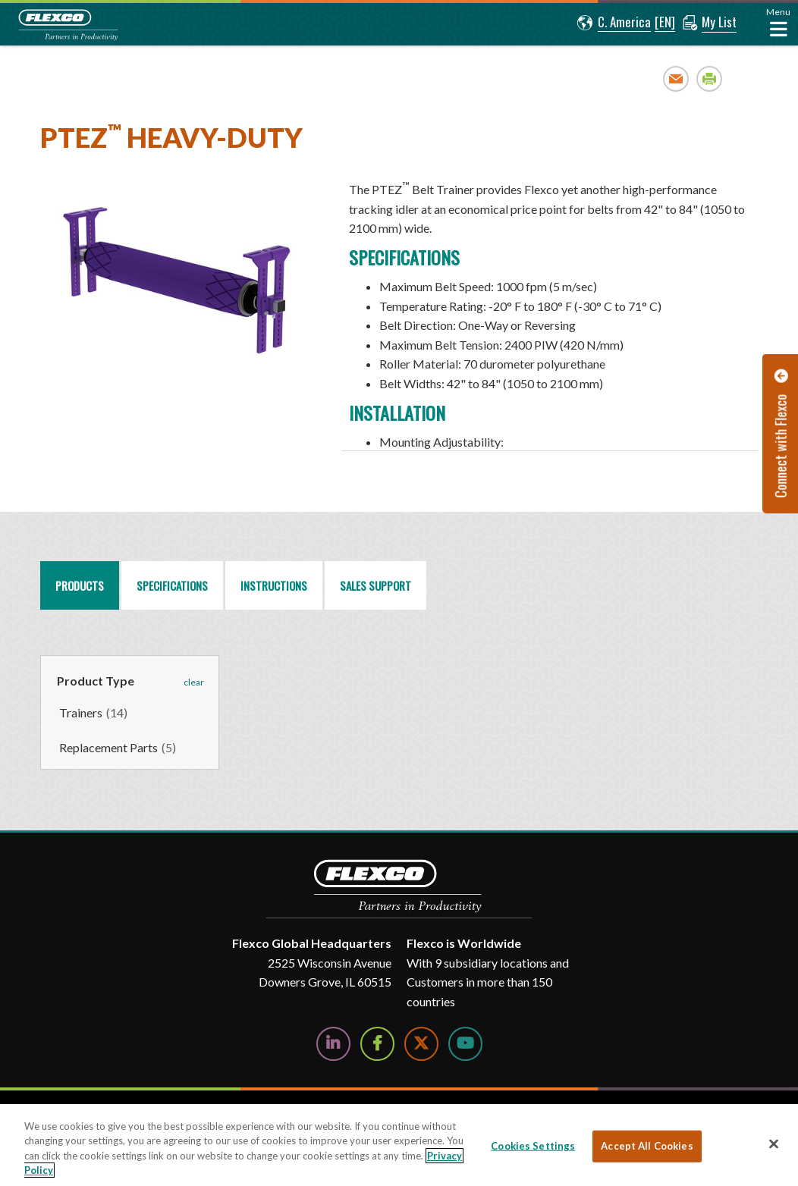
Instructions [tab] (273, 585)
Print (709, 78)
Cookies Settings (533, 1146)
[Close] (773, 1143)
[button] (614, 22)
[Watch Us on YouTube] (465, 1044)
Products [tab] (79, 585)
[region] (549, 311)
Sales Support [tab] (375, 585)
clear (194, 682)
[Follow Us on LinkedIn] (333, 1044)
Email (676, 78)
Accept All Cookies (647, 1146)
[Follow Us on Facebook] (377, 1044)
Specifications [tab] (172, 585)
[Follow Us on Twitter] (421, 1044)
